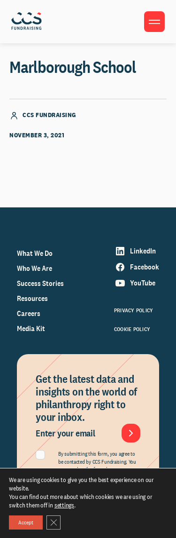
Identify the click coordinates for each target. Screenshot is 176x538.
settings (64, 505)
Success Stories (40, 283)
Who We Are (34, 268)
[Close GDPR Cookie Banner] (53, 522)
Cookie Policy (132, 329)
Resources (32, 298)
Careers (28, 313)
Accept (25, 522)
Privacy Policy (133, 310)
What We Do (35, 253)
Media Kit (31, 328)
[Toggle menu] (154, 21)
